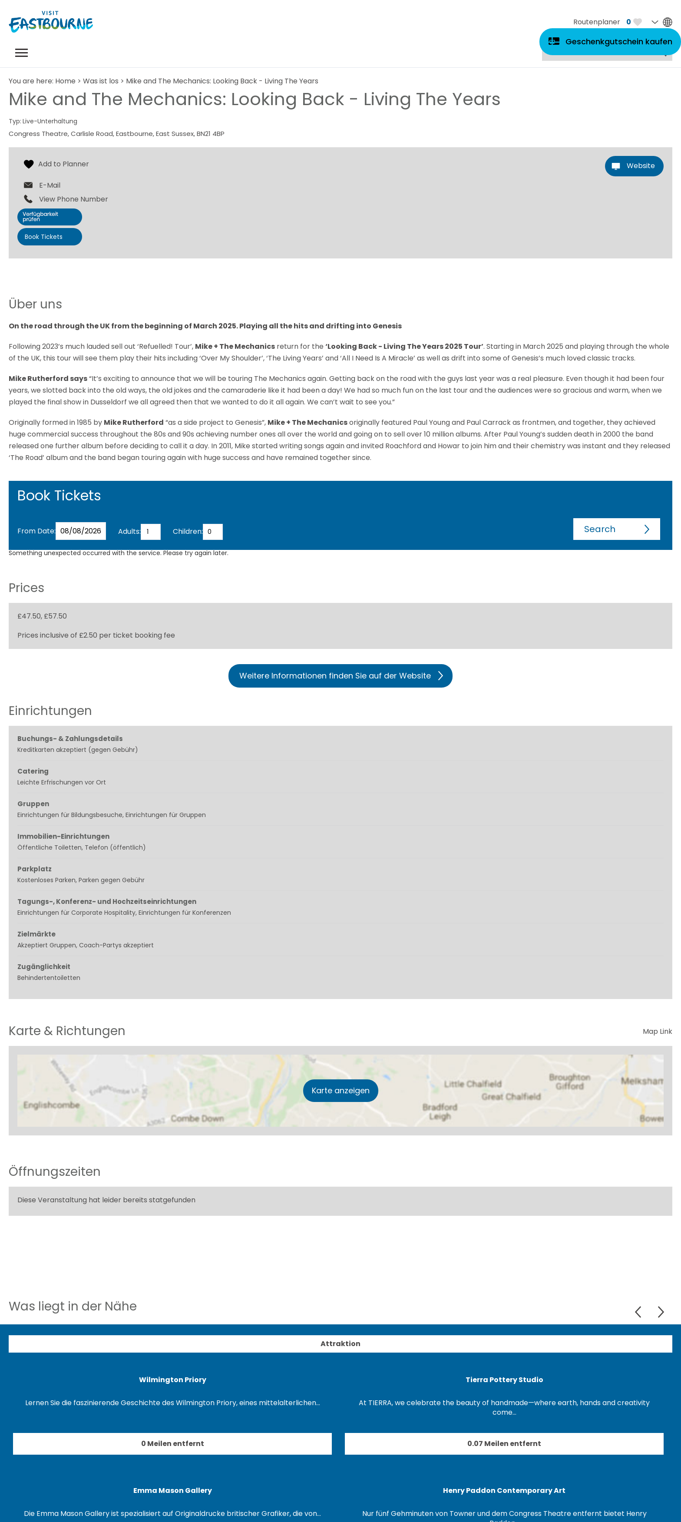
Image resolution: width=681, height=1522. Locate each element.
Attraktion (340, 1344)
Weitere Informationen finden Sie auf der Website (335, 675)
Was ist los (101, 81)
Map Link (657, 1031)
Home (65, 81)
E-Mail (49, 185)
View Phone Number (73, 199)
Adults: (129, 531)
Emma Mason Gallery (172, 1491)
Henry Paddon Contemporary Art (504, 1491)
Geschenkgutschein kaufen (618, 41)
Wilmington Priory (172, 1380)
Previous (639, 1311)
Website (641, 166)
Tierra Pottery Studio (504, 1380)
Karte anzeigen (341, 1090)
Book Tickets (44, 236)
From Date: (36, 531)
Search (599, 529)
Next (660, 1311)
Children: (188, 531)
